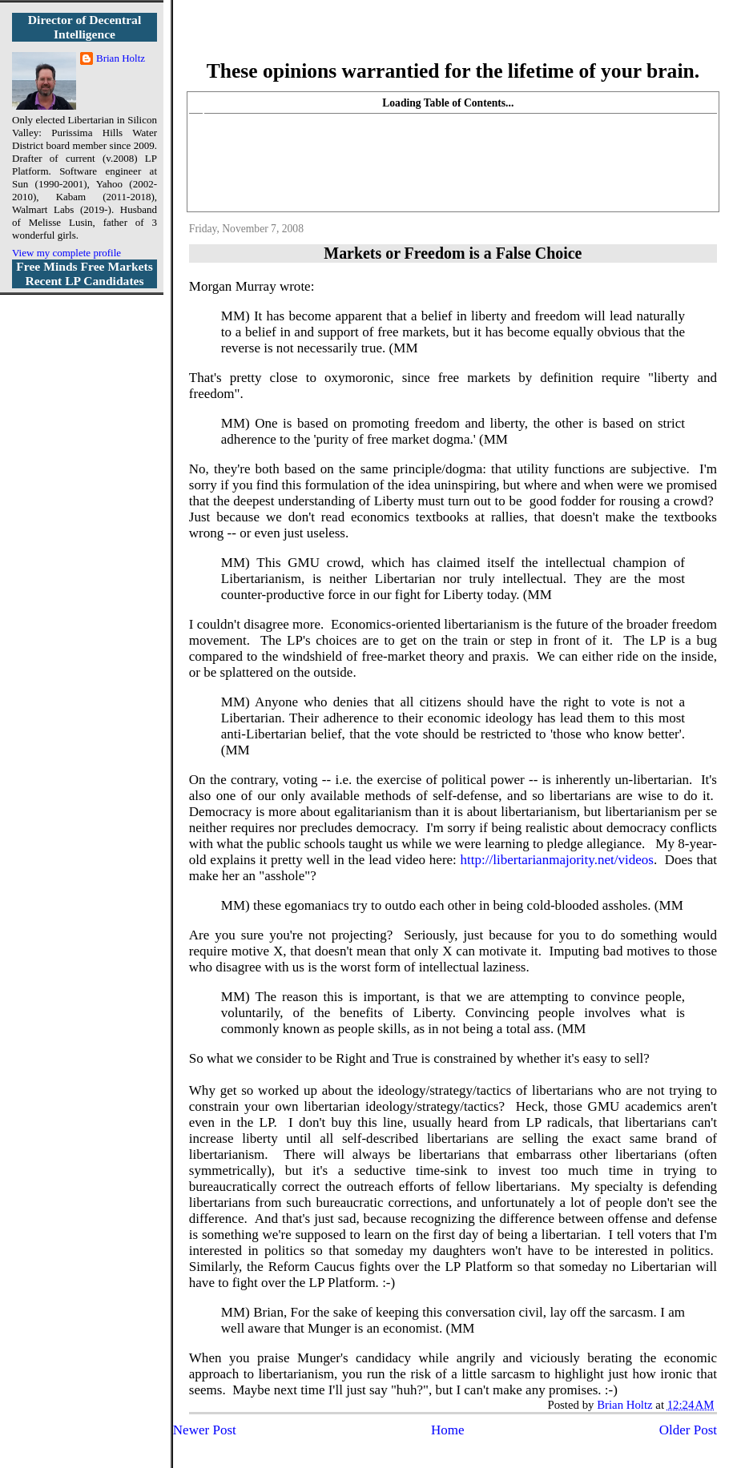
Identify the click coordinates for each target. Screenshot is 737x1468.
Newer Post (204, 1430)
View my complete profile (66, 253)
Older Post (688, 1430)
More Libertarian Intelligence (453, 39)
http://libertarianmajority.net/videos (557, 859)
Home (448, 1430)
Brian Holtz (120, 58)
